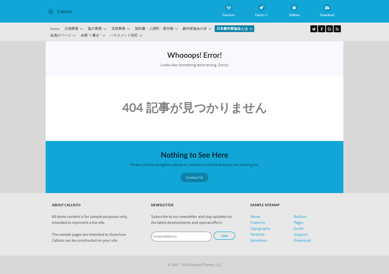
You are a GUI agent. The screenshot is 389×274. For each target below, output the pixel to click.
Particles (257, 234)
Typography (260, 228)
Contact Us (194, 177)
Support (301, 234)
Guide (299, 228)
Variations (258, 240)
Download (302, 240)
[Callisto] (60, 11)
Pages (298, 222)
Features (257, 222)
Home (255, 216)
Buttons (300, 216)
